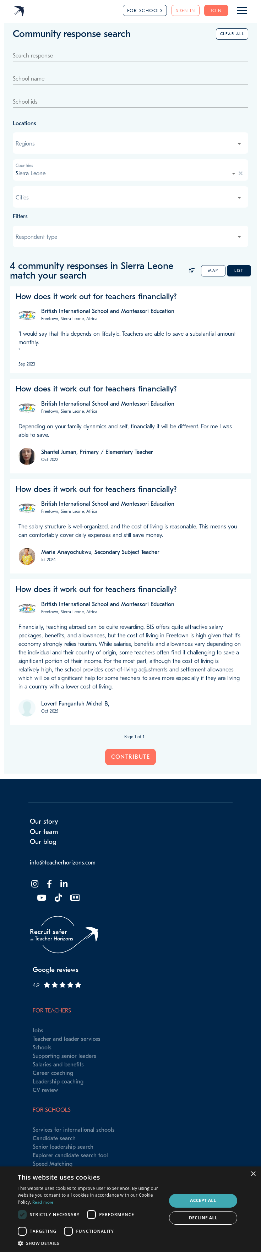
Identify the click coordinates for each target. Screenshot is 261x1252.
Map (213, 270)
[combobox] (129, 144)
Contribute (130, 757)
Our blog (43, 842)
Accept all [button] (203, 1200)
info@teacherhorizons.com (63, 863)
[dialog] (130, 1209)
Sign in (185, 10)
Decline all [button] (203, 1218)
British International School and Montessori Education (107, 311)
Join (216, 10)
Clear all (232, 34)
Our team (44, 832)
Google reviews (55, 970)
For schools (145, 10)
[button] (90, 1243)
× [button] (253, 1174)
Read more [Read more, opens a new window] (43, 1202)
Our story (44, 821)
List (238, 270)
